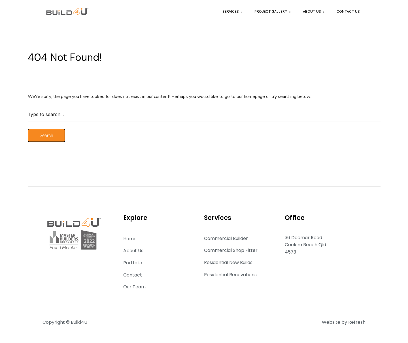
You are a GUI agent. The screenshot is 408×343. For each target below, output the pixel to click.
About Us (312, 11)
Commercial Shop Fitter (231, 250)
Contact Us (348, 11)
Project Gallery (270, 11)
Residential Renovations (230, 274)
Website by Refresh (344, 322)
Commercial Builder (226, 238)
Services (230, 11)
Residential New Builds (228, 262)
